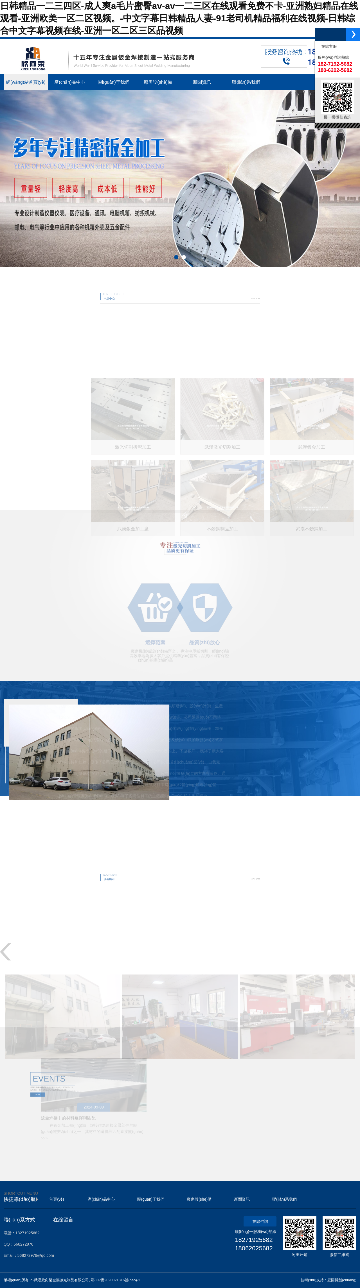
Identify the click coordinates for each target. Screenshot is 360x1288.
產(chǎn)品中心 (101, 1199)
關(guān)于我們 (150, 1199)
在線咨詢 (260, 1221)
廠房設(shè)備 (199, 1199)
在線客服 (328, 46)
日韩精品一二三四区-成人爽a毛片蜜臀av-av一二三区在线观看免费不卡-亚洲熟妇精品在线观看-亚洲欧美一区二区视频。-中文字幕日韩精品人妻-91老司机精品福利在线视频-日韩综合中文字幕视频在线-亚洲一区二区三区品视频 (179, 18)
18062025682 (254, 1248)
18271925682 (254, 1239)
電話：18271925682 (22, 1233)
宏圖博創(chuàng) (341, 1280)
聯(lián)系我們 (284, 1199)
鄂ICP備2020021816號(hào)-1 (115, 1280)
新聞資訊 (242, 1199)
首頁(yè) (56, 1199)
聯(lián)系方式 (19, 1220)
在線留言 (63, 1220)
